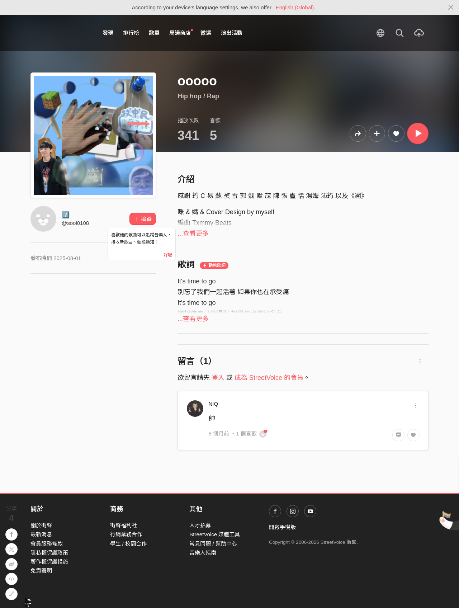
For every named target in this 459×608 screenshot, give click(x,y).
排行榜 (131, 33)
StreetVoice (60, 33)
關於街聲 (41, 525)
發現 (108, 33)
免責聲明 (41, 570)
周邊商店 (181, 32)
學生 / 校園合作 (128, 544)
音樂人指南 (202, 553)
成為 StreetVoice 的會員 (269, 377)
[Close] (451, 7)
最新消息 (41, 534)
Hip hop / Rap (198, 96)
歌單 (154, 33)
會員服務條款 (46, 544)
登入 (218, 377)
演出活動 (231, 33)
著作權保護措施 (49, 561)
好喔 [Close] (168, 255)
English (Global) (295, 7)
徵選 (205, 33)
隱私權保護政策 (49, 553)
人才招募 (200, 525)
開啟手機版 (282, 527)
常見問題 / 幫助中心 (213, 544)
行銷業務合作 (126, 534)
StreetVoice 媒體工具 (214, 534)
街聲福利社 (123, 525)
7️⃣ (66, 214)
